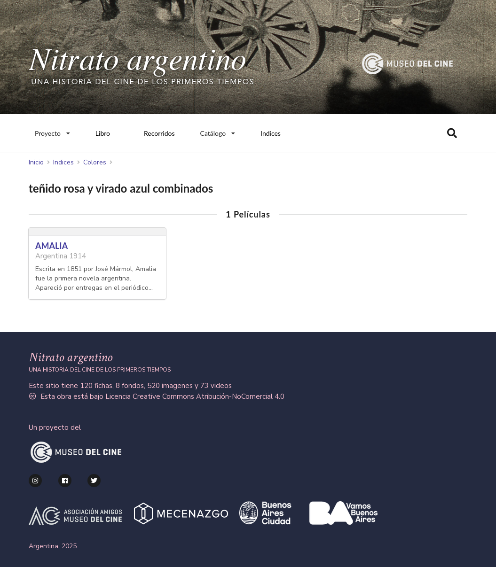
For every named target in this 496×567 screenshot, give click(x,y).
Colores (94, 162)
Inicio (36, 162)
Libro (102, 133)
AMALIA (51, 246)
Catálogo (218, 131)
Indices (270, 133)
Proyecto (52, 131)
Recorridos (159, 133)
